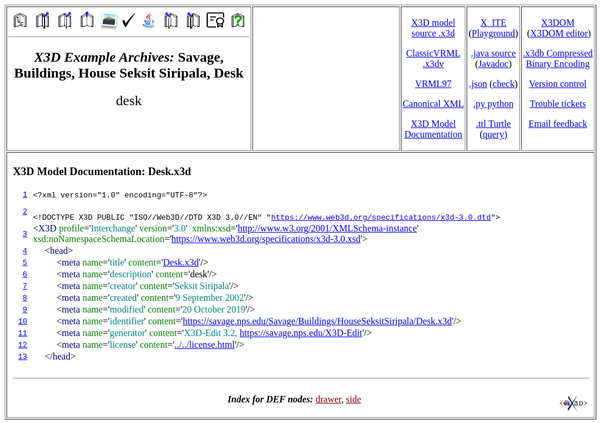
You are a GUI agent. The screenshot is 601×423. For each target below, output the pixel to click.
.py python (493, 104)
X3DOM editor (559, 33)
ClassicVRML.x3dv (433, 58)
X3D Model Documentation (433, 129)
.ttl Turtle (493, 124)
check (503, 84)
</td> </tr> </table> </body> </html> (300, 285)
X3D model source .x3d (433, 28)
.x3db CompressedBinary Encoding (558, 58)
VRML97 (433, 84)
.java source (493, 53)
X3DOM (558, 23)
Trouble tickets (558, 104)
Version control (557, 84)
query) (494, 134)
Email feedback (557, 124)
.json (478, 84)
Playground (493, 33)
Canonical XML (433, 104)
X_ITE (493, 23)
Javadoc (493, 64)
